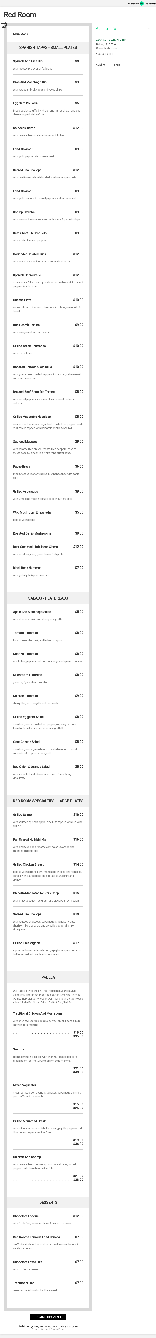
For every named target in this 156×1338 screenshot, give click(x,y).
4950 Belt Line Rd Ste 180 (111, 40)
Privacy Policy (58, 1329)
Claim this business (107, 48)
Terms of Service (40, 1329)
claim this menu (48, 1317)
